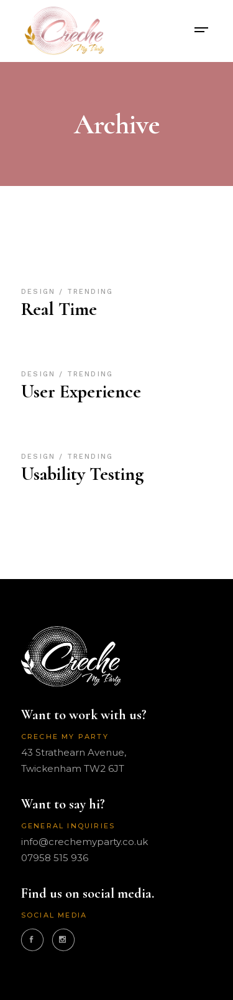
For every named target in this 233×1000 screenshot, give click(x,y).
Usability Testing (82, 473)
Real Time (59, 309)
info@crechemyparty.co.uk (84, 841)
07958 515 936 (54, 858)
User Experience (81, 391)
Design (40, 292)
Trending (89, 292)
